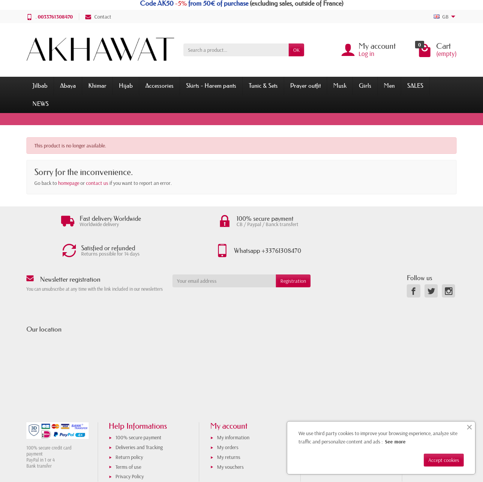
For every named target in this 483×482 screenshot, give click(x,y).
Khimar (97, 85)
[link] (413, 263)
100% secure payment (138, 410)
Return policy (129, 429)
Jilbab (40, 85)
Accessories (159, 85)
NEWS (40, 103)
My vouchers (230, 439)
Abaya (68, 85)
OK (296, 49)
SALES (415, 85)
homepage (68, 183)
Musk (339, 85)
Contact (98, 16)
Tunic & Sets (263, 85)
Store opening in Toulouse (345, 420)
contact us (97, 183)
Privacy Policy (129, 449)
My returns (228, 429)
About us (327, 410)
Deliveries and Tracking (139, 420)
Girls (365, 85)
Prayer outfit (305, 85)
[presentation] (233, 275)
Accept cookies (443, 460)
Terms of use (128, 439)
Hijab (126, 85)
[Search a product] (236, 49)
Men (389, 85)
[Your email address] (224, 253)
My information (233, 410)
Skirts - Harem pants (211, 85)
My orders (227, 420)
